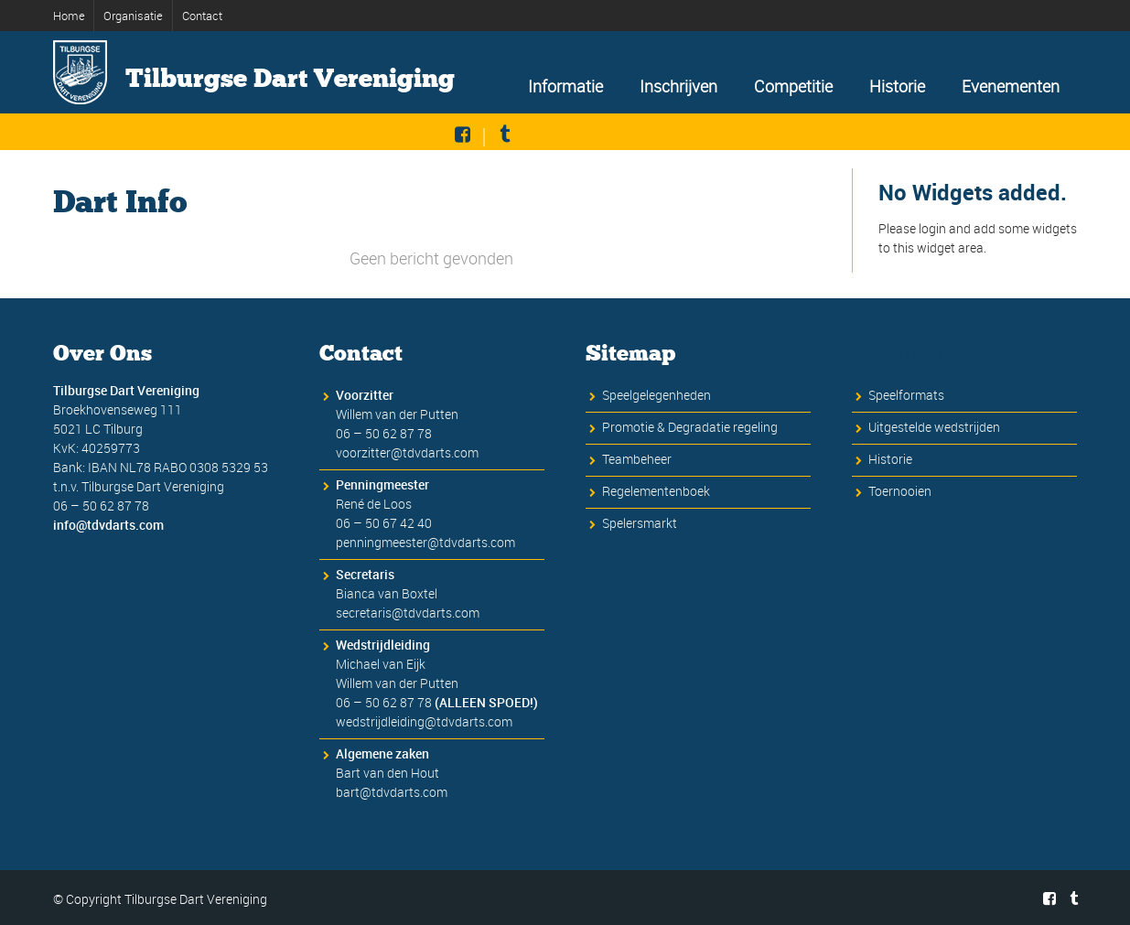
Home (71, 15)
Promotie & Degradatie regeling (690, 427)
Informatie (565, 86)
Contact (202, 15)
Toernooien (899, 491)
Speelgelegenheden (656, 395)
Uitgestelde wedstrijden (934, 427)
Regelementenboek (656, 491)
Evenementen (1011, 86)
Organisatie (133, 15)
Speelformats (906, 395)
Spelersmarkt (639, 523)
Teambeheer (637, 459)
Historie (897, 86)
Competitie (793, 86)
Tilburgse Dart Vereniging (290, 78)
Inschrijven (678, 86)
